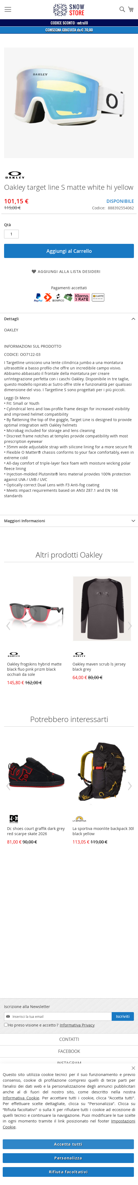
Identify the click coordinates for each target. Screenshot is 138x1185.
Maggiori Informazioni (24, 520)
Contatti (69, 1039)
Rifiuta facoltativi (68, 1171)
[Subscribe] (123, 1016)
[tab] (69, 319)
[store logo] (68, 10)
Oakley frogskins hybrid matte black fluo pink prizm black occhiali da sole (34, 669)
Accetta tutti (68, 1144)
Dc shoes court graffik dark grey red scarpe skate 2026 (36, 831)
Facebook (69, 1051)
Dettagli (11, 318)
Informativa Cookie (21, 1097)
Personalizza (68, 1158)
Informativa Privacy (77, 1025)
